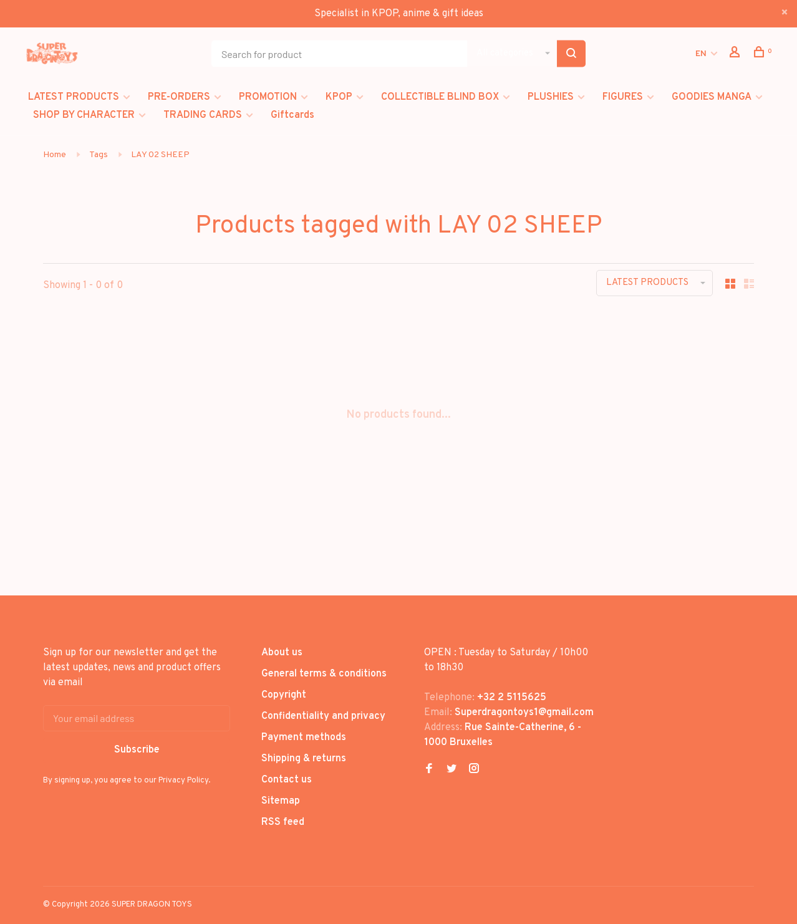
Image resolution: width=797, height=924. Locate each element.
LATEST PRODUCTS (73, 97)
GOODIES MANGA (711, 97)
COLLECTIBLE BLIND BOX (440, 97)
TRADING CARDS (202, 115)
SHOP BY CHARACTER (84, 115)
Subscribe (137, 750)
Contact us (286, 780)
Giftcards (292, 115)
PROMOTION (268, 97)
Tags (98, 155)
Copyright (283, 695)
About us (281, 653)
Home (54, 155)
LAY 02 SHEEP (160, 155)
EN (701, 54)
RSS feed (282, 822)
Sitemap (280, 801)
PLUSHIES (551, 97)
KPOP (339, 97)
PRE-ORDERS (179, 97)
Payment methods (303, 737)
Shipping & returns (303, 759)
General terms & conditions (324, 674)
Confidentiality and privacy (323, 716)
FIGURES (622, 97)
